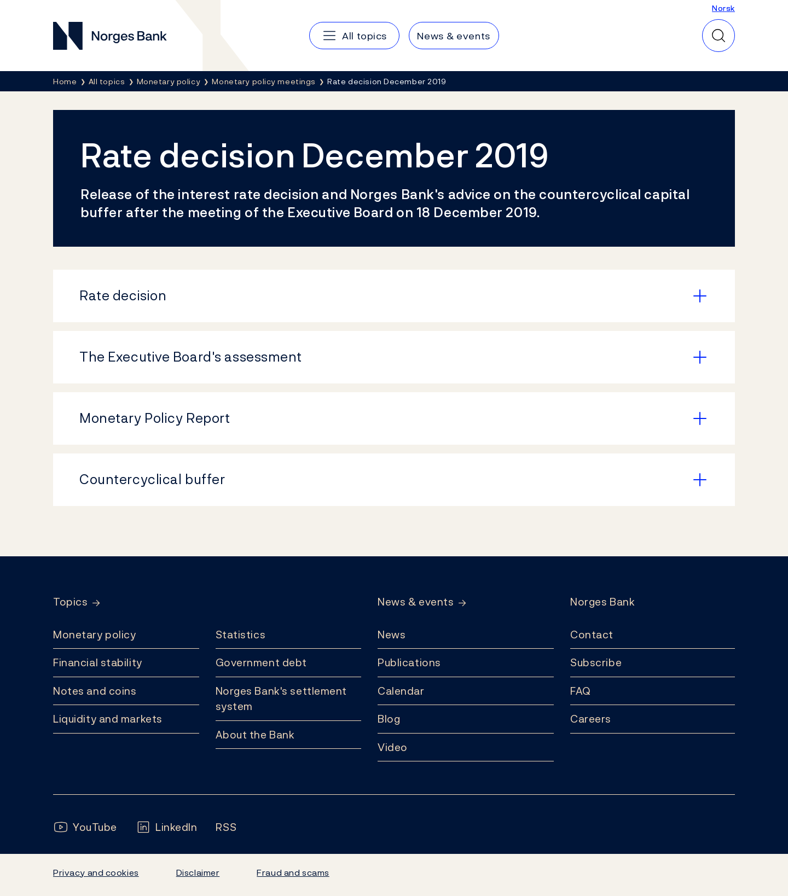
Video (393, 747)
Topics (70, 602)
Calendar (401, 691)
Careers (590, 718)
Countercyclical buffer (152, 479)
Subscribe (596, 662)
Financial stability (97, 662)
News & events (416, 602)
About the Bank (255, 734)
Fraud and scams (293, 872)
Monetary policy (94, 634)
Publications (409, 662)
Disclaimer (198, 872)
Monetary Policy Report (154, 418)
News (391, 634)
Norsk (723, 8)
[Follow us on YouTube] (85, 827)
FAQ (580, 691)
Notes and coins (94, 691)
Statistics (241, 634)
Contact (591, 634)
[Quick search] (718, 35)
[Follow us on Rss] (226, 827)
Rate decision (122, 295)
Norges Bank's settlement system (281, 698)
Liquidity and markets (108, 718)
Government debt (261, 662)
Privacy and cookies (96, 872)
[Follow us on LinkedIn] (167, 827)
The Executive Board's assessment (190, 356)
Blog (389, 718)
